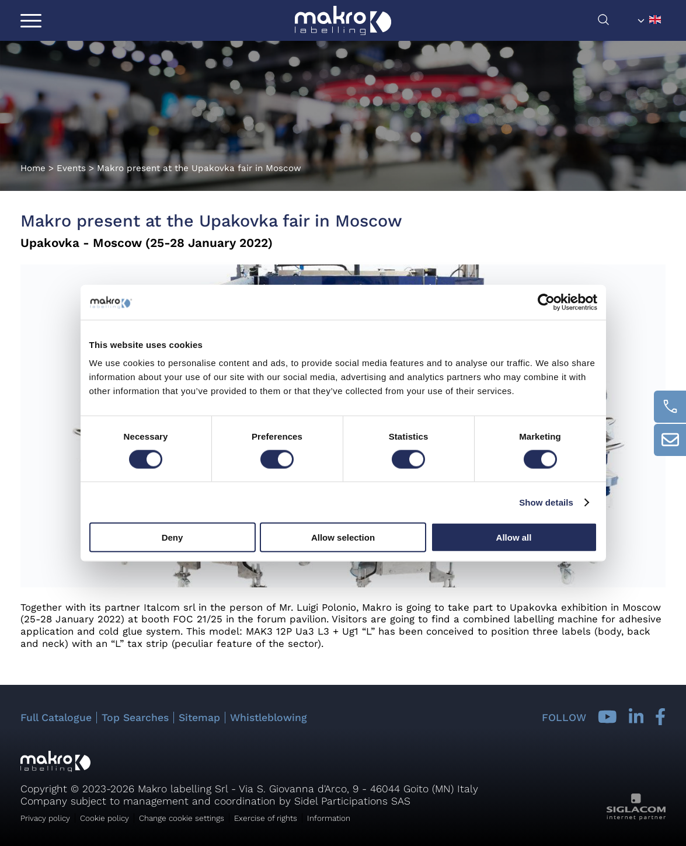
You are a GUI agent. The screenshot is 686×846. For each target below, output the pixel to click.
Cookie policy (104, 818)
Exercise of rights (265, 818)
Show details (546, 502)
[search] (615, 22)
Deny (172, 537)
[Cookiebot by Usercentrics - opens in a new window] (546, 302)
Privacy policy (45, 818)
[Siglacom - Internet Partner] (636, 817)
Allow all (514, 537)
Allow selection (343, 537)
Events (71, 168)
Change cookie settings (181, 818)
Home (33, 168)
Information (328, 818)
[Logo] (343, 20)
